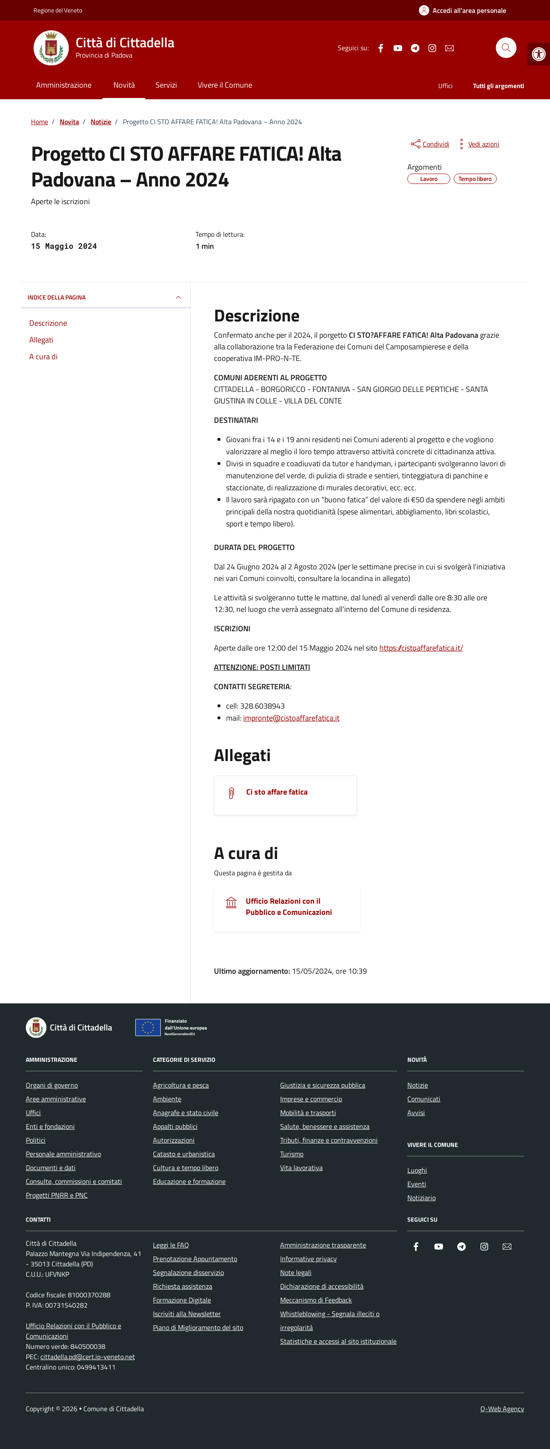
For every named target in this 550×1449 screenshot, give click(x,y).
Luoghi (417, 1170)
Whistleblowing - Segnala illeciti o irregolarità (329, 1320)
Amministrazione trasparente (323, 1245)
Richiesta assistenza (182, 1286)
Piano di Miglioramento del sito (198, 1327)
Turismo (291, 1154)
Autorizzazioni (174, 1140)
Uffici (445, 86)
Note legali (296, 1272)
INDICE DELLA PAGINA (105, 297)
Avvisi (416, 1112)
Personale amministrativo (63, 1154)
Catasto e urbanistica (184, 1154)
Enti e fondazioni (50, 1126)
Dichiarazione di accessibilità (322, 1286)
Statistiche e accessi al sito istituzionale (338, 1341)
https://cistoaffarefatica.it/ (421, 648)
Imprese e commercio (311, 1099)
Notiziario (421, 1197)
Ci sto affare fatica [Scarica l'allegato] (277, 792)
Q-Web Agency (502, 1408)
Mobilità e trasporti (308, 1112)
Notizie (417, 1085)
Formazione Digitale (182, 1300)
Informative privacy (308, 1258)
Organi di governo (52, 1085)
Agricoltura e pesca (181, 1085)
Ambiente (167, 1099)
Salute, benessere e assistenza (325, 1126)
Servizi (166, 85)
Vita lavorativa (301, 1167)
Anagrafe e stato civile (185, 1112)
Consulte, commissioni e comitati (74, 1181)
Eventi (416, 1184)
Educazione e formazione (189, 1181)
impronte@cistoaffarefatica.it (291, 718)
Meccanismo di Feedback (316, 1300)
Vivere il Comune (225, 85)
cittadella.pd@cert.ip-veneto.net (87, 1356)
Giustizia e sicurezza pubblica (322, 1085)
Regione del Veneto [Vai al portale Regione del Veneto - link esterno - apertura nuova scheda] (58, 10)
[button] (539, 54)
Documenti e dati (51, 1167)
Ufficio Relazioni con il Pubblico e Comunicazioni (289, 907)
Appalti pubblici (175, 1126)
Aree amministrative (56, 1099)
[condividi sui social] (429, 144)
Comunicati (423, 1099)
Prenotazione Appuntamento (195, 1258)
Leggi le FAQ (171, 1245)
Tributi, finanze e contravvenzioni (329, 1140)
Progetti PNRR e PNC (57, 1195)
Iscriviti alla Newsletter (187, 1313)
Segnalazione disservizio (188, 1272)
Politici (36, 1140)
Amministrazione (64, 85)
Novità (124, 85)
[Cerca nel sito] (506, 47)
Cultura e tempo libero (185, 1167)
